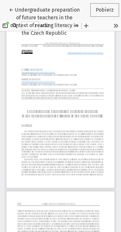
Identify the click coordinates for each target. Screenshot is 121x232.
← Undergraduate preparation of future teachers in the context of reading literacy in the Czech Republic (45, 21)
